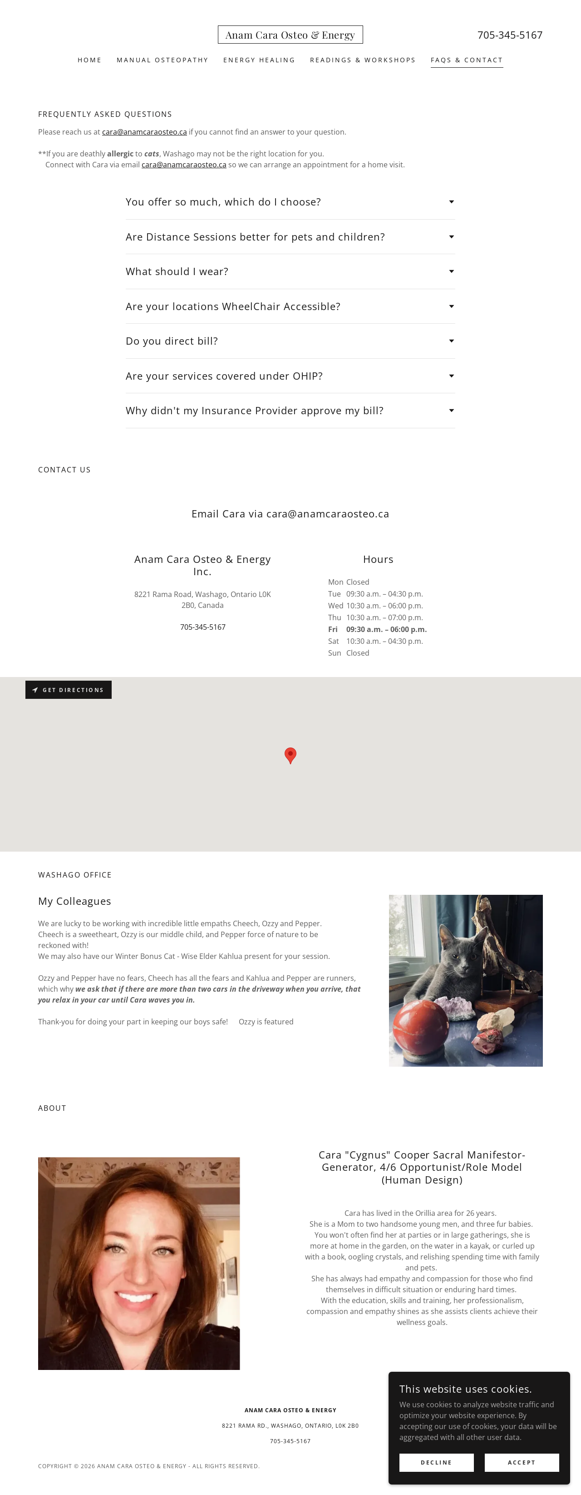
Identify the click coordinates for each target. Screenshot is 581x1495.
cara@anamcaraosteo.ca (144, 132)
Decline (437, 1468)
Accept (522, 1468)
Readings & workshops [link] (363, 59)
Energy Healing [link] (259, 59)
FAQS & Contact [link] (467, 59)
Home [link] (90, 59)
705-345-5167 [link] (510, 34)
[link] (290, 36)
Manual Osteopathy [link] (163, 59)
